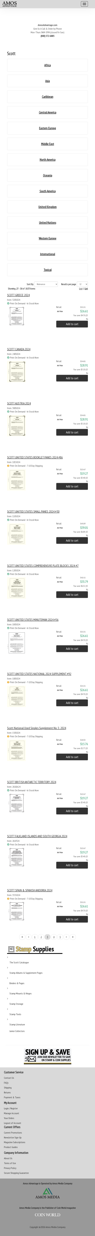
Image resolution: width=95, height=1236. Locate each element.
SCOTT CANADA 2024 (18, 349)
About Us (8, 1158)
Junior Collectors (17, 1031)
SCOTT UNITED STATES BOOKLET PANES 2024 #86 (35, 457)
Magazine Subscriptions (14, 1142)
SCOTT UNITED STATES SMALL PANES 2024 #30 (33, 511)
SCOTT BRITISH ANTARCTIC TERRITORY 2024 (31, 782)
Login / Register (11, 1108)
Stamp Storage (16, 1003)
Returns (7, 1092)
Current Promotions (13, 1132)
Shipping (8, 1087)
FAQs (6, 1082)
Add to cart (72, 324)
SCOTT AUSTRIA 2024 (19, 403)
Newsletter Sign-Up (12, 1137)
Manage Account (11, 1113)
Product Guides (11, 1147)
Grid (81, 288)
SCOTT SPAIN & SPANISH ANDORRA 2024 (29, 890)
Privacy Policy (10, 1168)
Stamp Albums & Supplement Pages (26, 972)
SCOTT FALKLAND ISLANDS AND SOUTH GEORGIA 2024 (37, 836)
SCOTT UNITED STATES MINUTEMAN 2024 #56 (32, 620)
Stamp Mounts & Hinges (20, 993)
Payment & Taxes (12, 1097)
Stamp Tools (15, 1014)
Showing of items (21, 288)
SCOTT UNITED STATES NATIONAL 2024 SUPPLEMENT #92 (39, 674)
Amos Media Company (55, 1227)
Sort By (30, 284)
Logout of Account (12, 1123)
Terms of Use (10, 1163)
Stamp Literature (17, 1024)
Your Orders (9, 1118)
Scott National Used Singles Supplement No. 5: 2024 (36, 728)
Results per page (68, 284)
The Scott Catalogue (19, 962)
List (86, 288)
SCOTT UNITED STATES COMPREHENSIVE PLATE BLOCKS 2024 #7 (43, 566)
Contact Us (9, 1077)
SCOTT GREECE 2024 (18, 295)
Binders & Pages (16, 983)
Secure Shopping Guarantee (16, 1172)
